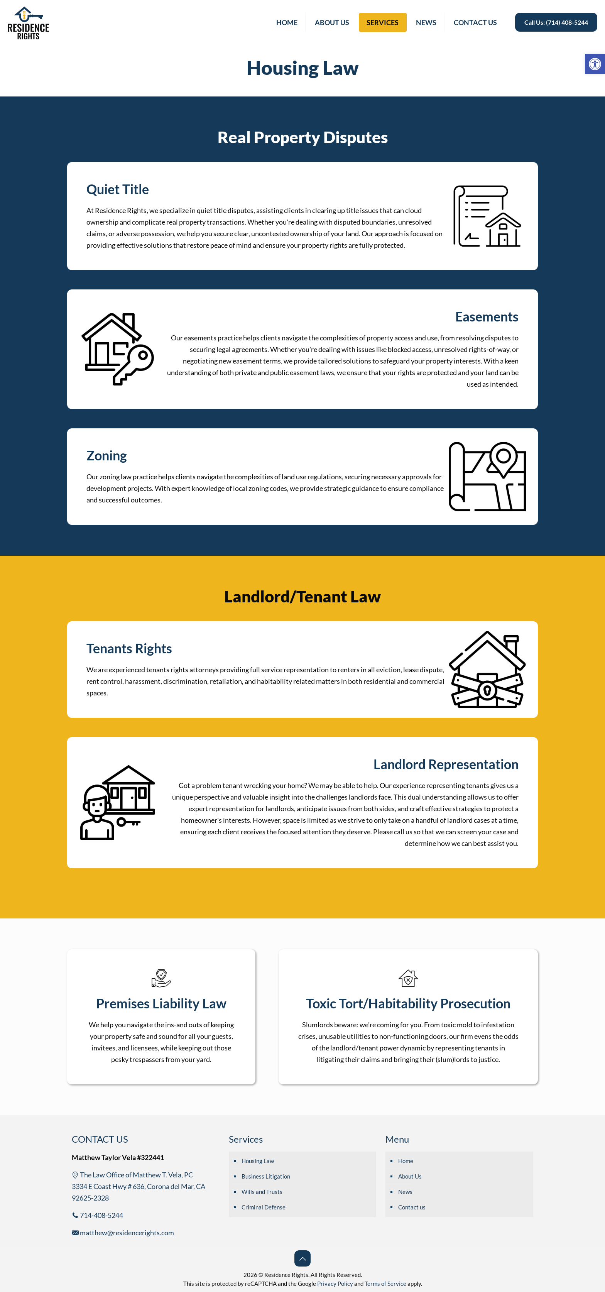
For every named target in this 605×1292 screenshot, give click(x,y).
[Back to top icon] (302, 1258)
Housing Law (258, 1160)
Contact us (412, 1207)
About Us (410, 1176)
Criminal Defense (264, 1207)
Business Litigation (266, 1176)
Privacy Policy (335, 1283)
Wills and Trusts (262, 1191)
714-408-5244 (97, 1215)
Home (405, 1160)
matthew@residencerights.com (123, 1232)
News (405, 1191)
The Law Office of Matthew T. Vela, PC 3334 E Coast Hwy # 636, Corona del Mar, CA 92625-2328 (138, 1186)
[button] (595, 64)
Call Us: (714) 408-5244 (556, 22)
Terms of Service (385, 1283)
